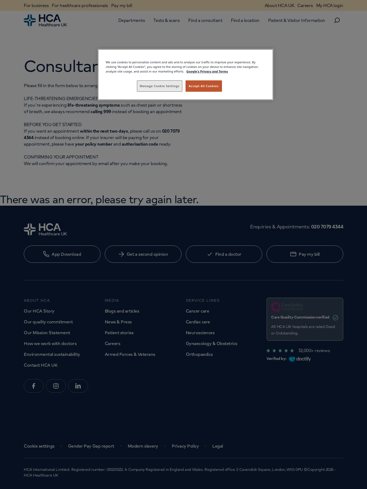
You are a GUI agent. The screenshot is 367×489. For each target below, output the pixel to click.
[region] (185, 74)
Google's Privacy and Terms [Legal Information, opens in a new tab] (207, 71)
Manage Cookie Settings (160, 86)
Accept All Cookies (203, 86)
